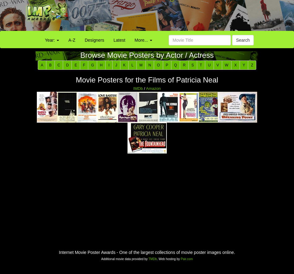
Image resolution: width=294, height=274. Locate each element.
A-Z (72, 40)
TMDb (153, 259)
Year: (52, 40)
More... (143, 40)
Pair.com (187, 259)
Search (243, 40)
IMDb (138, 88)
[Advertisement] (183, 17)
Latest (119, 40)
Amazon (153, 88)
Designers (94, 40)
